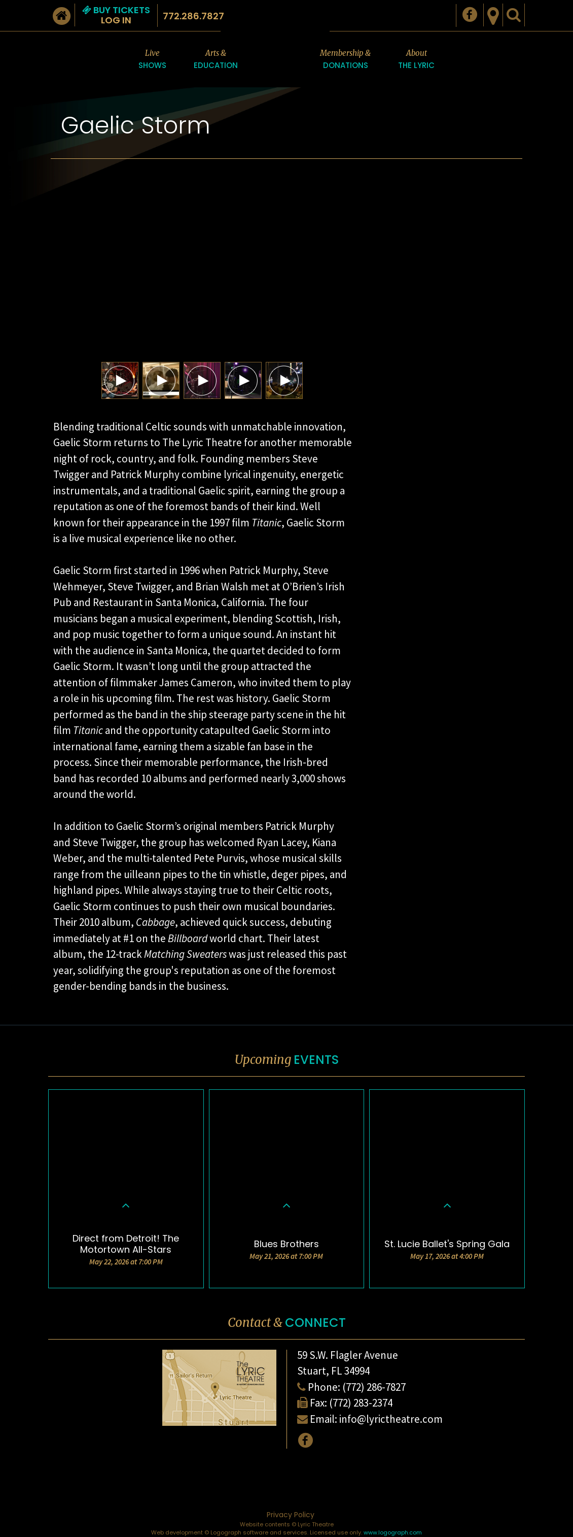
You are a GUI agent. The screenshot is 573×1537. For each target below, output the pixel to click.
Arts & (216, 60)
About (416, 60)
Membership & (345, 60)
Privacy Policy (290, 1515)
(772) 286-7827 (374, 1387)
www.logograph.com (393, 1532)
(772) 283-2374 (360, 1403)
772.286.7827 (193, 16)
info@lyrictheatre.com (391, 1419)
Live (152, 60)
